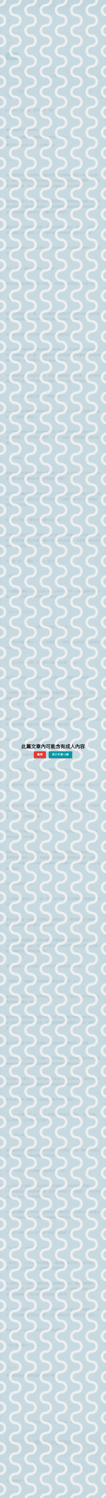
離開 (40, 754)
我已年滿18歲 (60, 754)
